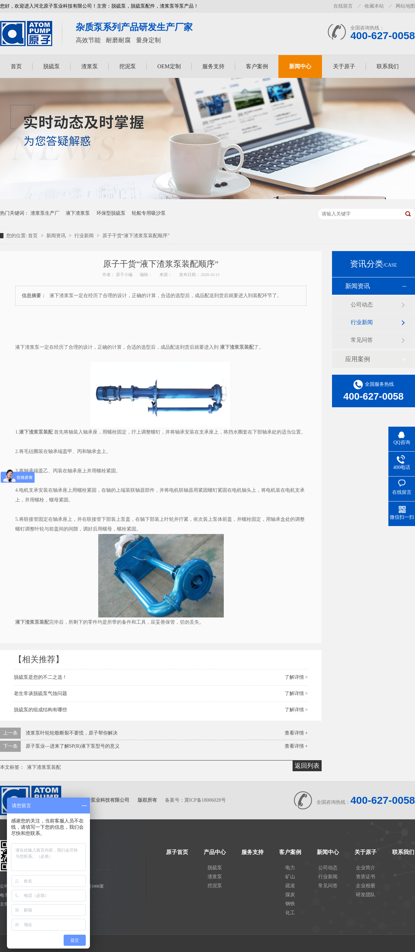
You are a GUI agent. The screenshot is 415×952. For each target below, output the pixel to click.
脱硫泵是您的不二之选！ (40, 677)
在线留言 (343, 6)
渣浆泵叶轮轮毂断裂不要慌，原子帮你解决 (72, 733)
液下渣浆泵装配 (44, 767)
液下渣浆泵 (78, 213)
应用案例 (357, 359)
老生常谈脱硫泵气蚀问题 (40, 693)
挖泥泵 (127, 66)
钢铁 (290, 903)
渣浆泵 (89, 66)
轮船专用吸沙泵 (149, 213)
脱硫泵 (51, 66)
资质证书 (365, 876)
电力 (290, 867)
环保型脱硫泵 (111, 213)
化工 (290, 912)
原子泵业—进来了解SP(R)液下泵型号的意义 (73, 746)
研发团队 (365, 894)
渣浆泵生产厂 (44, 213)
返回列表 (307, 765)
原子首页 (177, 852)
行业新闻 (84, 235)
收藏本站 (374, 6)
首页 (16, 66)
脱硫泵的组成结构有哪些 (40, 709)
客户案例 (257, 66)
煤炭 (290, 894)
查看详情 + (296, 733)
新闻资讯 (56, 235)
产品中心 (215, 852)
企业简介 (365, 867)
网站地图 (405, 6)
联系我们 (388, 66)
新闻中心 (300, 66)
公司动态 (362, 305)
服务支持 (213, 66)
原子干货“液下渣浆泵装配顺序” (135, 235)
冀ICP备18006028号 (205, 800)
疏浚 (290, 885)
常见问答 (362, 340)
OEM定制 (169, 66)
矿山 (290, 876)
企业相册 (365, 885)
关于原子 (344, 66)
